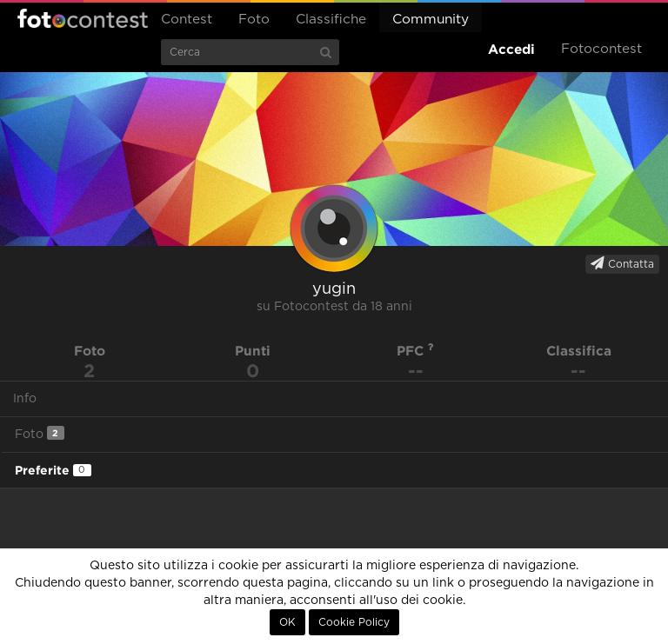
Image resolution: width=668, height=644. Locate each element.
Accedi (511, 49)
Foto (254, 19)
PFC (415, 350)
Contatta (622, 263)
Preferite (53, 470)
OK (287, 622)
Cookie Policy (354, 622)
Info (25, 399)
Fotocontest (82, 18)
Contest (186, 19)
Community (430, 19)
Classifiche (331, 19)
